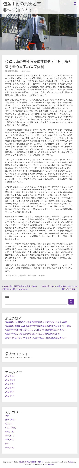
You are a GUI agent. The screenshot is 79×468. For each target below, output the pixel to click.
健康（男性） (13, 275)
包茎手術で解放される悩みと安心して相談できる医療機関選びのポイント (36, 330)
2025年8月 (9, 392)
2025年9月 (10, 388)
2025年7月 (9, 396)
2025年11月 (10, 380)
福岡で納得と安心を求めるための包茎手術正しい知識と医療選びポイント (36, 338)
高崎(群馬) (9, 447)
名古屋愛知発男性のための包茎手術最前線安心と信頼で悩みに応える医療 (36, 322)
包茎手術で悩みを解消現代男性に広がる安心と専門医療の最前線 (32, 334)
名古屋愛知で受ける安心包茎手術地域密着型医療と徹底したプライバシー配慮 (38, 326)
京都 (7, 415)
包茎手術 (23, 275)
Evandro (27, 71)
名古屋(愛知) (10, 427)
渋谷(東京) (9, 435)
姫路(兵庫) (32, 275)
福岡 (7, 443)
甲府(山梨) (9, 439)
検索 (7, 297)
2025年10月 (10, 384)
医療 (43, 275)
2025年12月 (10, 376)
